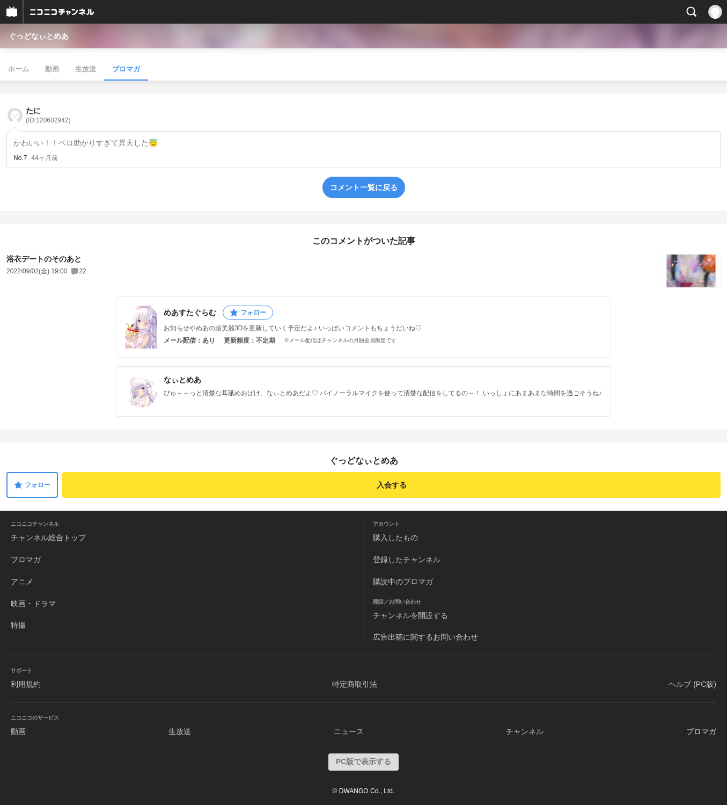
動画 (52, 69)
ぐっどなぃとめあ (39, 36)
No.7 (20, 158)
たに (48, 115)
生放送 (85, 69)
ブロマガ (126, 69)
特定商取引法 (354, 684)
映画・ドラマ (33, 603)
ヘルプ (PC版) (692, 684)
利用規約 (26, 684)
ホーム (18, 69)
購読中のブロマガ (403, 581)
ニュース (349, 731)
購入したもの (395, 537)
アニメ (22, 581)
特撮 (18, 625)
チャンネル (525, 731)
